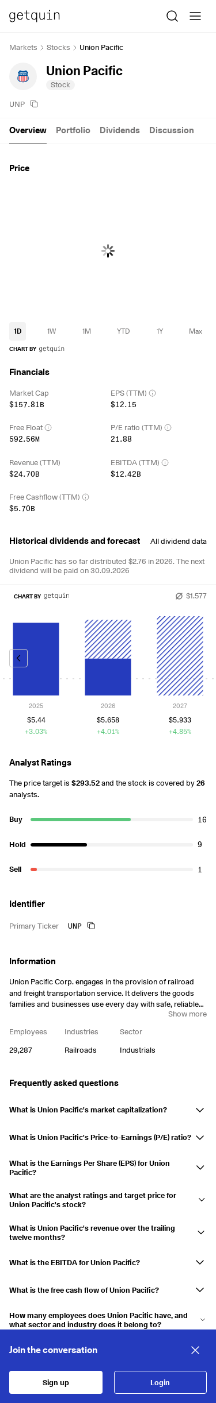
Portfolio (73, 130)
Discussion (171, 130)
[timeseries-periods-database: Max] (195, 331)
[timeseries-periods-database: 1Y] (160, 331)
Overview (28, 130)
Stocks (58, 47)
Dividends (120, 130)
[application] (108, 251)
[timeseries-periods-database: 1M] (87, 331)
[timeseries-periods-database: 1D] (17, 331)
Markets (23, 47)
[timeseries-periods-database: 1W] (51, 331)
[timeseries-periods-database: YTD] (123, 331)
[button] (108, 1108)
